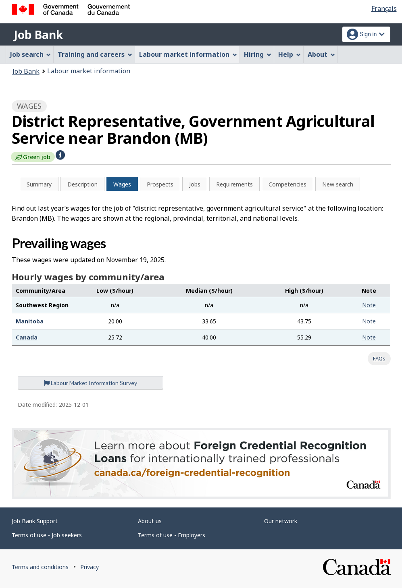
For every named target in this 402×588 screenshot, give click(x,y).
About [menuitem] (321, 54)
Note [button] (369, 305)
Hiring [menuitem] (257, 54)
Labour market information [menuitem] (188, 54)
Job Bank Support (35, 521)
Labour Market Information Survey (90, 382)
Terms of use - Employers (171, 535)
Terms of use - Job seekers (47, 535)
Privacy (89, 567)
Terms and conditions (40, 567)
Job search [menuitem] (30, 54)
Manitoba (30, 321)
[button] (60, 154)
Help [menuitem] (289, 54)
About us (150, 521)
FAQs (379, 358)
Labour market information (88, 70)
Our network (280, 521)
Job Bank (38, 34)
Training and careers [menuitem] (95, 54)
